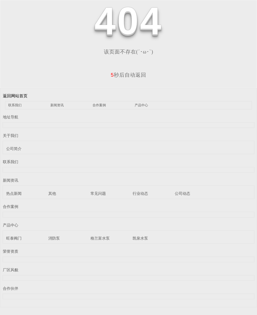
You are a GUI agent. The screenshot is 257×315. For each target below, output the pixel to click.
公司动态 (182, 193)
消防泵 (54, 238)
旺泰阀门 (14, 238)
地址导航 (10, 117)
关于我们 (10, 135)
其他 (52, 193)
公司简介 (14, 148)
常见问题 (98, 193)
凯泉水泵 (140, 238)
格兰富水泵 (100, 238)
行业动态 (140, 193)
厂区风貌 (10, 270)
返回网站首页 (15, 96)
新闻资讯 (57, 105)
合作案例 (99, 105)
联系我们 (15, 105)
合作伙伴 (10, 288)
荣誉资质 (10, 251)
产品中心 (141, 105)
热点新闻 (14, 193)
